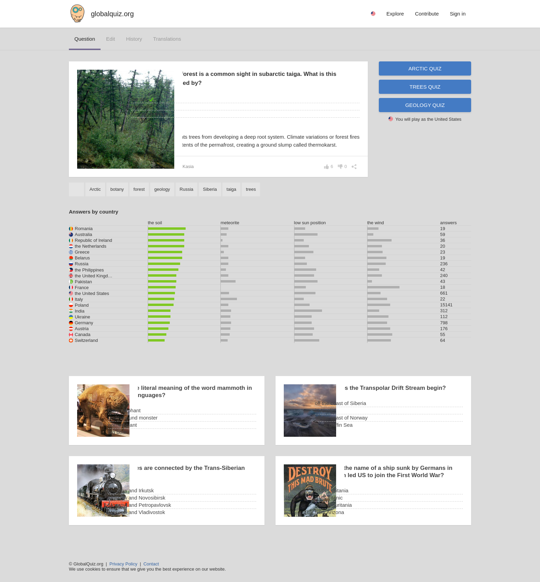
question (84, 39)
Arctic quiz (425, 68)
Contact (151, 563)
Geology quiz (425, 105)
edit (110, 39)
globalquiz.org (112, 14)
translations (167, 39)
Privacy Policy (123, 563)
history (134, 39)
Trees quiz (424, 87)
